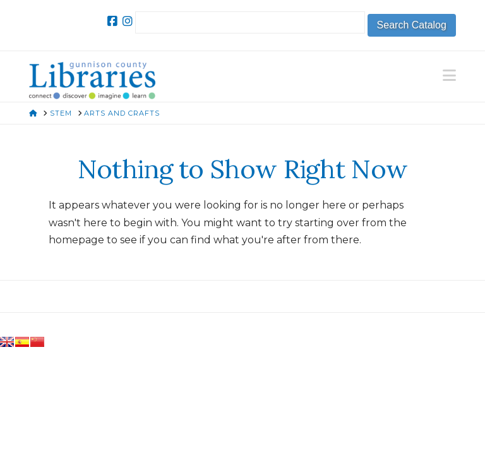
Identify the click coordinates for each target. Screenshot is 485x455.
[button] (449, 75)
